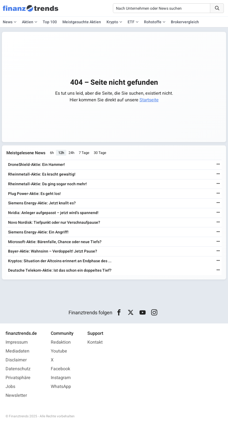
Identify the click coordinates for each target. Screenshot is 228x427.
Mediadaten (17, 351)
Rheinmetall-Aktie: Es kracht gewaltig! (41, 174)
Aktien (27, 22)
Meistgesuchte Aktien (81, 22)
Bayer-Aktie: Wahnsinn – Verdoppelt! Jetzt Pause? (52, 251)
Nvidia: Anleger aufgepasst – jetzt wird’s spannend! (53, 213)
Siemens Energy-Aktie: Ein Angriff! (38, 232)
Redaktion (61, 342)
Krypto (112, 22)
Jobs (10, 386)
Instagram (61, 377)
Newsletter (16, 395)
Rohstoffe (152, 22)
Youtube (59, 351)
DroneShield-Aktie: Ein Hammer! (36, 165)
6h (52, 153)
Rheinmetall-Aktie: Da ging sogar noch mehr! (47, 184)
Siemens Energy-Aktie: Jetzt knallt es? (42, 203)
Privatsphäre (18, 377)
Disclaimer (16, 360)
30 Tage (100, 153)
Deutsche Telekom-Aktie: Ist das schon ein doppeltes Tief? (60, 270)
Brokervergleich (185, 22)
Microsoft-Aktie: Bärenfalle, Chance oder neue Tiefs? (55, 242)
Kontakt (95, 342)
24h (71, 153)
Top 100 (50, 22)
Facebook (60, 369)
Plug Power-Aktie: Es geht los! (34, 194)
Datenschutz (18, 369)
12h (61, 153)
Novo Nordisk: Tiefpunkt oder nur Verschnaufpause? (54, 222)
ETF (131, 22)
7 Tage (84, 153)
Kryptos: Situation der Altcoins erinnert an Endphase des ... (60, 261)
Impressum (17, 342)
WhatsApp (61, 386)
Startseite (149, 100)
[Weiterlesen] (218, 165)
